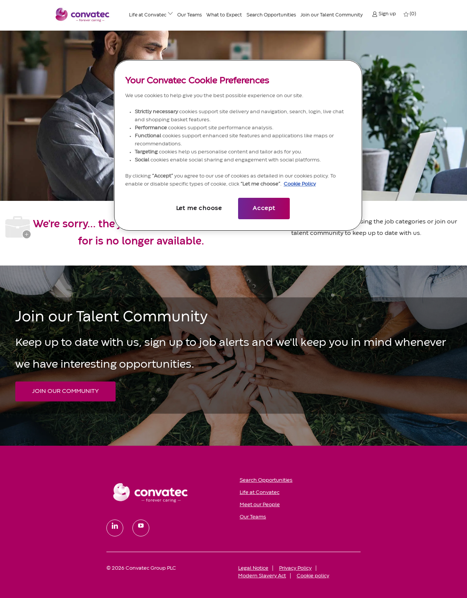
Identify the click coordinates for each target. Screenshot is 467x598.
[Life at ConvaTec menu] (170, 15)
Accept (264, 208)
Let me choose (199, 208)
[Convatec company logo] (82, 14)
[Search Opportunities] (271, 15)
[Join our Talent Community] (331, 15)
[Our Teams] (189, 15)
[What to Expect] (224, 15)
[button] (384, 14)
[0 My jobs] (410, 14)
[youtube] (140, 528)
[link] (167, 492)
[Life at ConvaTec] (148, 15)
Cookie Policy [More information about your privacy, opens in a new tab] (300, 184)
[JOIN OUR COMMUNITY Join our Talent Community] (65, 391)
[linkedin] (114, 528)
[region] (238, 145)
